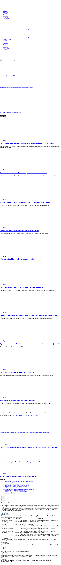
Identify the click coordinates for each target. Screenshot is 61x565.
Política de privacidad (19, 415)
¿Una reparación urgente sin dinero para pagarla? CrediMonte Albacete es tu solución (14, 75)
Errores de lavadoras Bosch (9, 482)
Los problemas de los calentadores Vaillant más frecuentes (16, 487)
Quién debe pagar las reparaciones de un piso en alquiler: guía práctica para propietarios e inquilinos (16, 87)
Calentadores (6, 12)
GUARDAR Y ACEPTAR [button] (7, 561)
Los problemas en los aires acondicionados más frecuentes (16, 484)
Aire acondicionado (7, 9)
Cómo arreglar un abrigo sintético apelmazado (17, 372)
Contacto (36, 415)
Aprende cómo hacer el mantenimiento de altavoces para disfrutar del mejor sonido (30, 344)
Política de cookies (29, 415)
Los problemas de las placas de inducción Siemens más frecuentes (18, 481)
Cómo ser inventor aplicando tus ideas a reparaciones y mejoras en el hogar (12, 99)
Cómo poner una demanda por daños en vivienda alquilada (21, 287)
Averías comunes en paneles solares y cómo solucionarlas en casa (10, 112)
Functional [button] (3, 537)
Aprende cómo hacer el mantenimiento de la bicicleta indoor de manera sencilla (29, 315)
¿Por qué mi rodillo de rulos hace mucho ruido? (17, 259)
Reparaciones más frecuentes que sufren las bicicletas (19, 231)
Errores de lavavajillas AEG (9, 493)
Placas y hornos (6, 18)
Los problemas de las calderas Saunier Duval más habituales (16, 485)
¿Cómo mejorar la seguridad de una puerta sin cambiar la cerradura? (25, 202)
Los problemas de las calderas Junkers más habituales (15, 486)
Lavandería (5, 16)
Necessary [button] (3, 512)
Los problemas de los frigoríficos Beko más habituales (15, 490)
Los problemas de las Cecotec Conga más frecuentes (15, 491)
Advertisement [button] (4, 552)
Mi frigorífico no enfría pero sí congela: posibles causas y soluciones (18, 489)
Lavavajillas (5, 17)
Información (5, 19)
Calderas (5, 11)
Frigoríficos (5, 13)
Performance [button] (4, 542)
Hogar (4, 14)
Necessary (5, 513)
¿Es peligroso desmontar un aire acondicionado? (17, 400)
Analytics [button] (3, 547)
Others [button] (2, 557)
